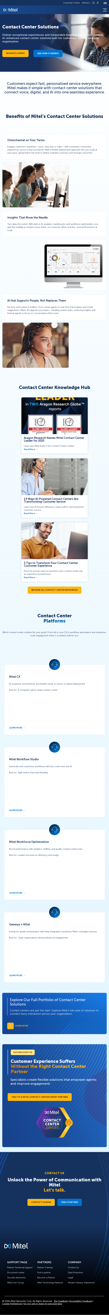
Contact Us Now (41, 1202)
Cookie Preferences (12, 1303)
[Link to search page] (93, 2)
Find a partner (44, 1272)
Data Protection (75, 1272)
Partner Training (45, 1267)
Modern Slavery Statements (81, 1282)
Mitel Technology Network (50, 1282)
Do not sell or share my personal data (43, 1303)
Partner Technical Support (19, 1267)
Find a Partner (69, 1202)
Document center (15, 1272)
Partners (86, 3)
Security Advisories (16, 1277)
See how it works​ (48, 53)
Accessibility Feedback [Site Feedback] (80, 1301)
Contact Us (73, 1267)
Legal (70, 1277)
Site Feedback (61, 1301)
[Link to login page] (97, 2)
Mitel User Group (15, 1282)
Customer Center (71, 3)
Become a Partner (46, 1277)
